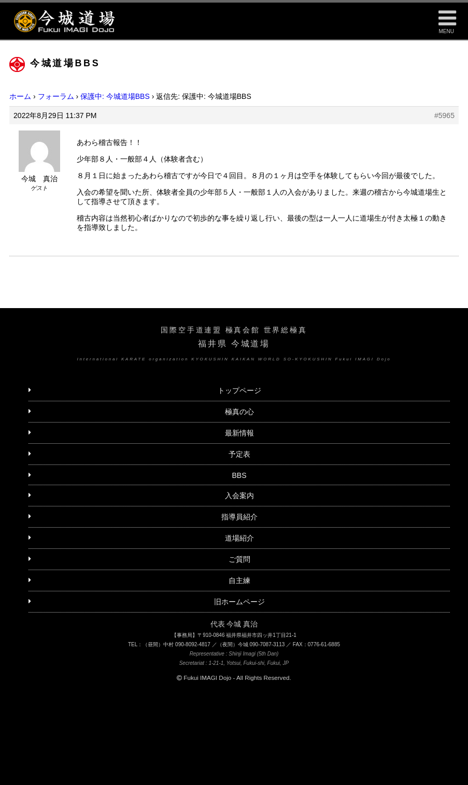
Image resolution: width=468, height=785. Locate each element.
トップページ (239, 390)
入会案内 (239, 495)
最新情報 (239, 433)
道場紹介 (239, 538)
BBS (239, 475)
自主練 (239, 580)
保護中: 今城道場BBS (115, 96)
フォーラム (56, 96)
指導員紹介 (239, 517)
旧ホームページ (239, 602)
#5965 (444, 115)
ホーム (20, 96)
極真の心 (239, 412)
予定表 (239, 454)
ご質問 (239, 559)
